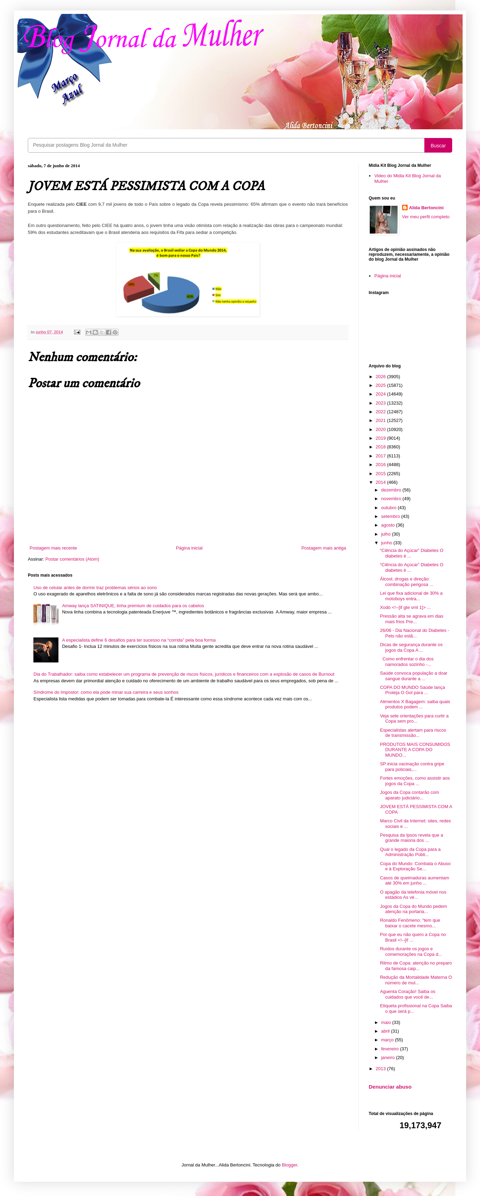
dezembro (391, 490)
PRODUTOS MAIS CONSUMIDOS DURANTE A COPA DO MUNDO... (415, 750)
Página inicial (189, 548)
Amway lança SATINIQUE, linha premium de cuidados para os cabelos (133, 605)
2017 (381, 455)
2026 (381, 376)
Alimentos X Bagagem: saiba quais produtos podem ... (415, 704)
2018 (381, 446)
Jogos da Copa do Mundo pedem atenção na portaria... (413, 909)
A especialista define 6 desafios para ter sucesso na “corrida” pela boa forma (139, 640)
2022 (381, 411)
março (388, 1039)
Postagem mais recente (53, 548)
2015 (381, 473)
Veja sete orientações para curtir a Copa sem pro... (414, 718)
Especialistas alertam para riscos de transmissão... (413, 732)
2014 (381, 482)
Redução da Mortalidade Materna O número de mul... (416, 980)
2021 (381, 420)
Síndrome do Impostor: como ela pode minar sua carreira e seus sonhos (105, 692)
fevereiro (390, 1048)
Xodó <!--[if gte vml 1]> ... (405, 607)
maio (386, 1022)
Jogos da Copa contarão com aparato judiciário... (409, 795)
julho (386, 534)
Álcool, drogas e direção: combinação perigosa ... (406, 581)
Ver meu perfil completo (426, 216)
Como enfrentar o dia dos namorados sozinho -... (406, 661)
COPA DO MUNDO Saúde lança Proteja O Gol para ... (412, 690)
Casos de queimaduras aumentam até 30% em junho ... (414, 880)
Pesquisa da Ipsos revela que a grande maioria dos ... (411, 837)
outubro (389, 507)
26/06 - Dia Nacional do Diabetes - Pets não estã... (414, 633)
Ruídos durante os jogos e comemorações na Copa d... (411, 951)
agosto (388, 525)
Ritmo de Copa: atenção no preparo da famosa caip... (416, 965)
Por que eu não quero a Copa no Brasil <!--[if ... (413, 937)
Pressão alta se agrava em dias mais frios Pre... (411, 618)
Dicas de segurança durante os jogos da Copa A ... (411, 647)
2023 (381, 403)
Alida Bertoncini (426, 207)
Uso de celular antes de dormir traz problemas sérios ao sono (95, 587)
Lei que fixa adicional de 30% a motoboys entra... (411, 596)
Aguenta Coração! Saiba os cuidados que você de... (407, 994)
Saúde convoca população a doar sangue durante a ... (413, 675)
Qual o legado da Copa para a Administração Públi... (410, 852)
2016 (381, 464)
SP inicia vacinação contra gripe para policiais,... (412, 766)
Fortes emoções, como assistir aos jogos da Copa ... (415, 780)
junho (387, 542)
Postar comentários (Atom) (72, 559)
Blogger (289, 1164)
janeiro (388, 1057)
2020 (381, 429)
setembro (391, 516)
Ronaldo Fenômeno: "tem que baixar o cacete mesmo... (410, 923)
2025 (381, 385)
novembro (391, 498)
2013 (381, 1068)
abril (386, 1031)
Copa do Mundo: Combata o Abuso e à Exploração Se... (415, 866)
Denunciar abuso (390, 1087)
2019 (381, 438)
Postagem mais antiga (323, 548)
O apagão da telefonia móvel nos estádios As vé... (413, 894)
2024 (381, 394)
